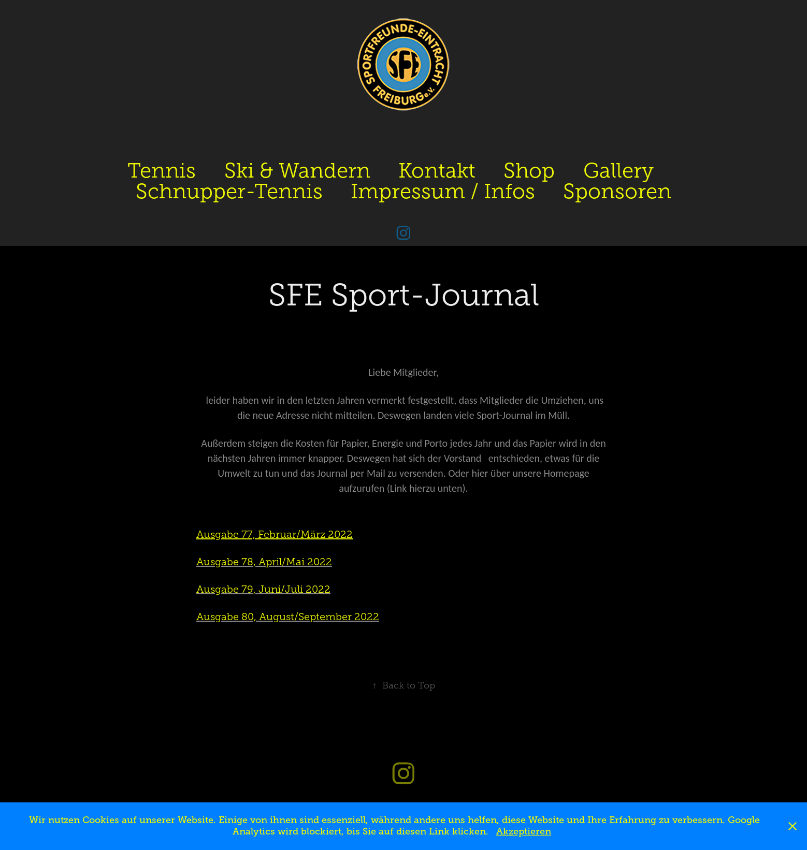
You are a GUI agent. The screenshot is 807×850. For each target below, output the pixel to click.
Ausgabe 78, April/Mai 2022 (264, 561)
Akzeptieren (523, 831)
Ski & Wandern (297, 170)
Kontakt (436, 170)
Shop (529, 170)
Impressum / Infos (443, 191)
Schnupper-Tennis (229, 191)
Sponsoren (617, 191)
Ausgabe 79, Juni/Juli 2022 (263, 589)
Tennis (161, 170)
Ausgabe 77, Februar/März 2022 (274, 534)
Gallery (618, 170)
